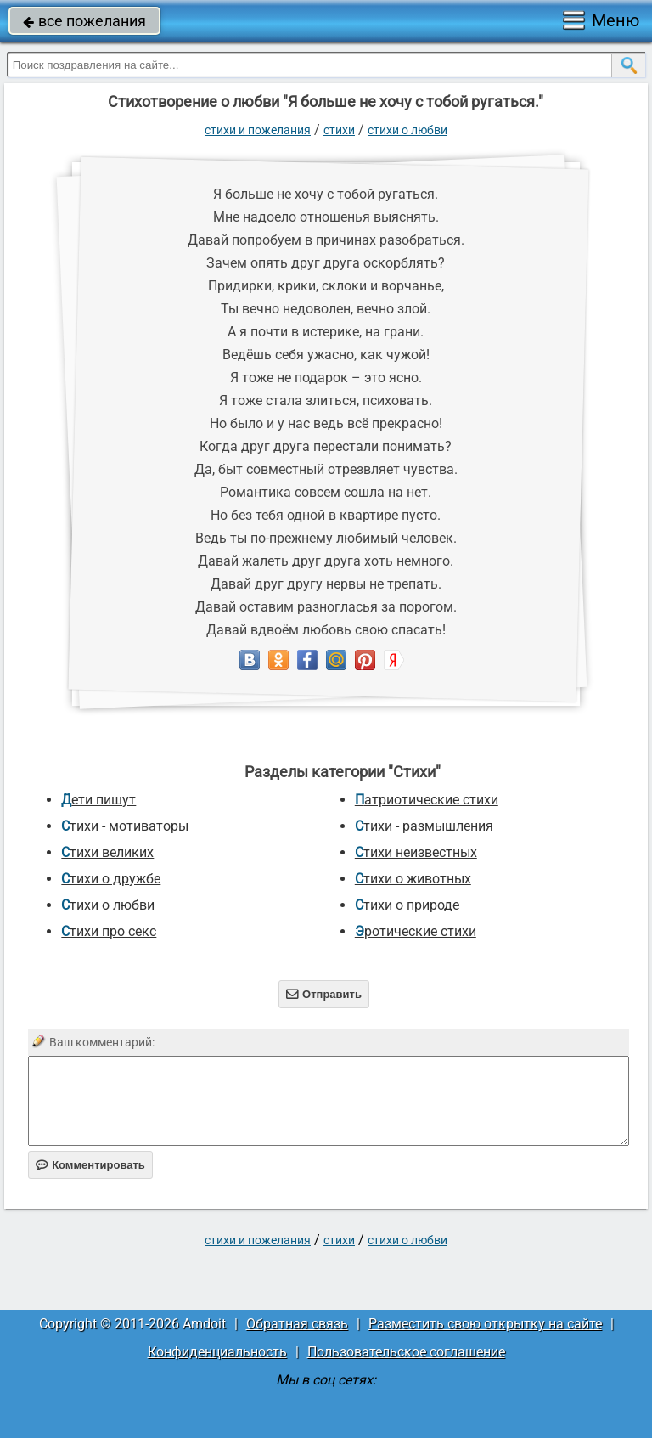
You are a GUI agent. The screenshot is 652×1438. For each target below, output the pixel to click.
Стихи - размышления (424, 826)
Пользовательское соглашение (406, 1352)
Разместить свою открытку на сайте (485, 1324)
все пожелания (84, 21)
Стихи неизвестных (416, 852)
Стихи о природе (407, 905)
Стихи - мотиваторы (124, 826)
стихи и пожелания (258, 130)
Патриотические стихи (426, 800)
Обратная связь (297, 1324)
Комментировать (90, 1165)
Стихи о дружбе (110, 879)
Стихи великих (107, 852)
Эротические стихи (415, 931)
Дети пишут (98, 800)
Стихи (339, 130)
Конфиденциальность (217, 1352)
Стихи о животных (413, 879)
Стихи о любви (407, 130)
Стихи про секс (108, 931)
